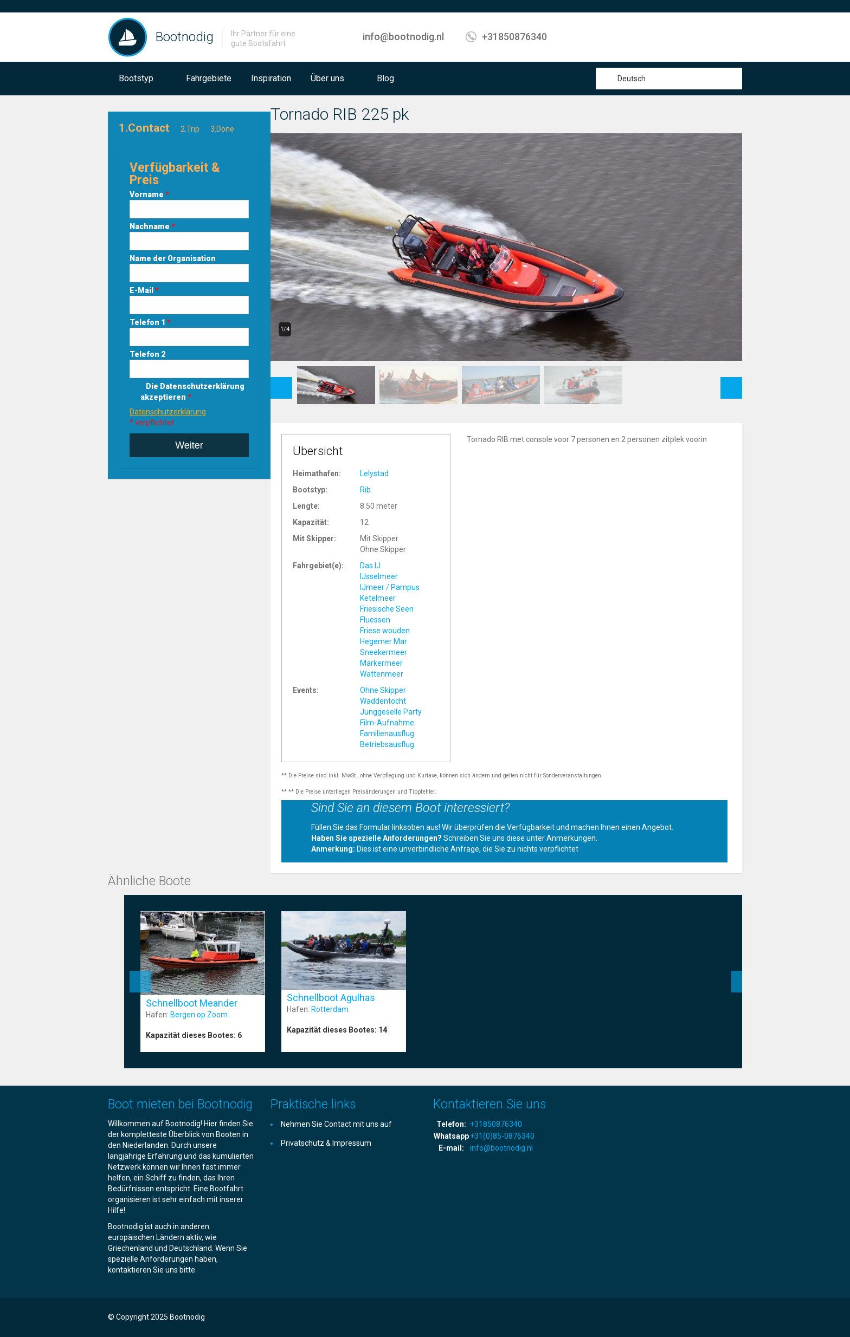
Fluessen (375, 619)
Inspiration (271, 78)
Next (731, 382)
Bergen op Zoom (199, 1014)
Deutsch (631, 78)
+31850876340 (514, 36)
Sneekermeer (383, 652)
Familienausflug (387, 733)
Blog (385, 78)
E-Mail (144, 290)
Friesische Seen (387, 609)
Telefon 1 (150, 322)
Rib (365, 489)
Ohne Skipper (383, 690)
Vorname (149, 194)
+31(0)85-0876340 (502, 1136)
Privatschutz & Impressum (326, 1143)
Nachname (152, 226)
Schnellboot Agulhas (331, 997)
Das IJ (370, 565)
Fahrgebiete (208, 78)
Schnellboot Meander (191, 1003)
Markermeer (381, 663)
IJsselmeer (379, 576)
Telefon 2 (147, 354)
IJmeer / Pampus (390, 587)
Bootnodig (185, 36)
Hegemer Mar (383, 641)
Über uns (327, 78)
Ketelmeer (378, 598)
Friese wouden (385, 630)
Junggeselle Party (391, 712)
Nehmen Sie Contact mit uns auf (336, 1124)
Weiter (189, 445)
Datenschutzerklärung (168, 411)
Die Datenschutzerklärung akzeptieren (192, 391)
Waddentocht (383, 701)
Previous (281, 382)
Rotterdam (330, 1009)
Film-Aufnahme (387, 722)
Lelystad (374, 473)
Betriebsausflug (387, 744)
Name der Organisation (173, 258)
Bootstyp (136, 78)
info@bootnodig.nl (403, 36)
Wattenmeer (381, 674)
